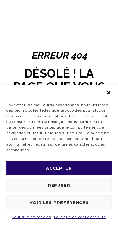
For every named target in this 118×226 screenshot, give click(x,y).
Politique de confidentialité (80, 217)
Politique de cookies (31, 217)
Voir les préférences (59, 202)
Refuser (59, 185)
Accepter (59, 167)
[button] (108, 92)
